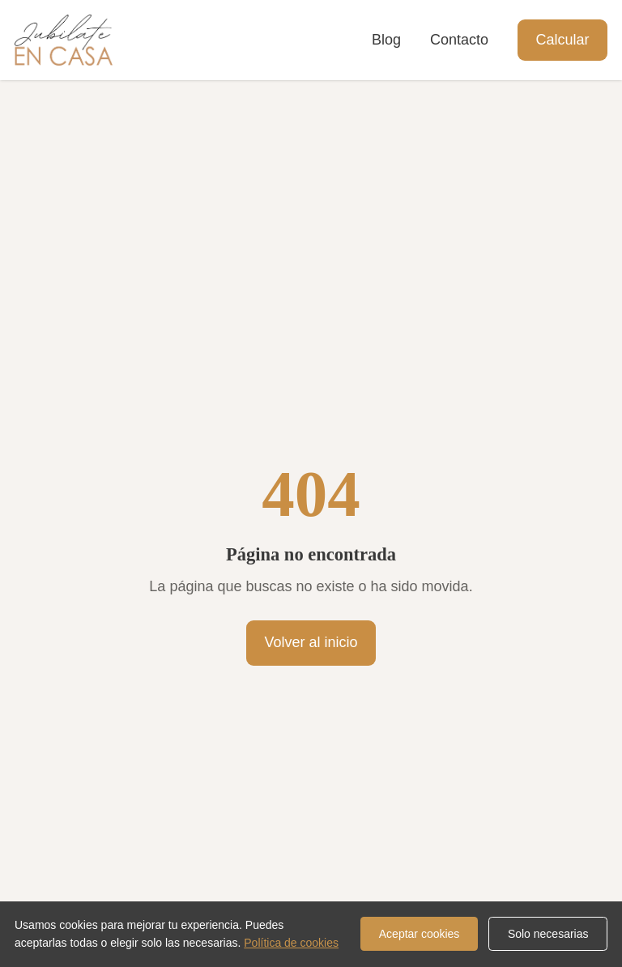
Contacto (459, 40)
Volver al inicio (310, 642)
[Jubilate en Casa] (64, 40)
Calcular (562, 40)
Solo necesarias (548, 933)
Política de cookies (291, 942)
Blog (386, 40)
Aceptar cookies (419, 933)
